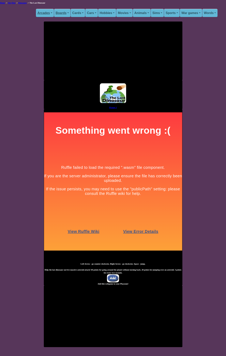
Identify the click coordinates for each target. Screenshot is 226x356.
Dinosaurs (22, 3)
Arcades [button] (44, 13)
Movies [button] (123, 13)
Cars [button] (90, 13)
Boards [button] (61, 13)
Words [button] (209, 13)
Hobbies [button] (106, 13)
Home (2, 3)
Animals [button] (140, 13)
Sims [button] (156, 13)
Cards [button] (76, 13)
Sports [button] (171, 13)
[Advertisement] (113, 52)
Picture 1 (113, 107)
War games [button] (189, 13)
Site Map (12, 3)
